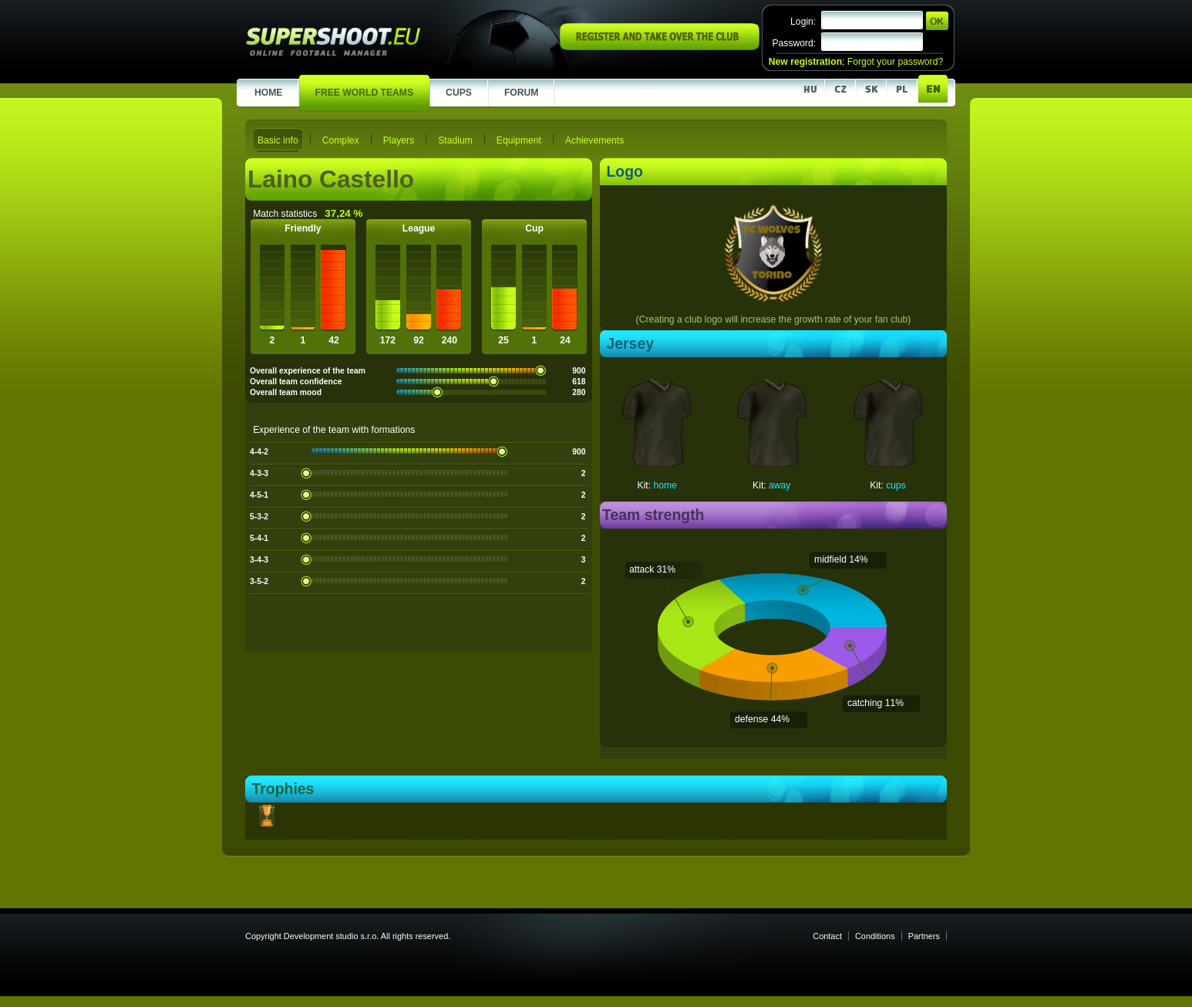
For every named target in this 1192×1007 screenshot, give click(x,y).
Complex (340, 140)
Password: (794, 43)
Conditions (875, 936)
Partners (924, 936)
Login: (803, 21)
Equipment (519, 140)
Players (399, 140)
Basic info (278, 140)
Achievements (594, 140)
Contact (827, 936)
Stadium (455, 140)
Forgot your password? (895, 61)
